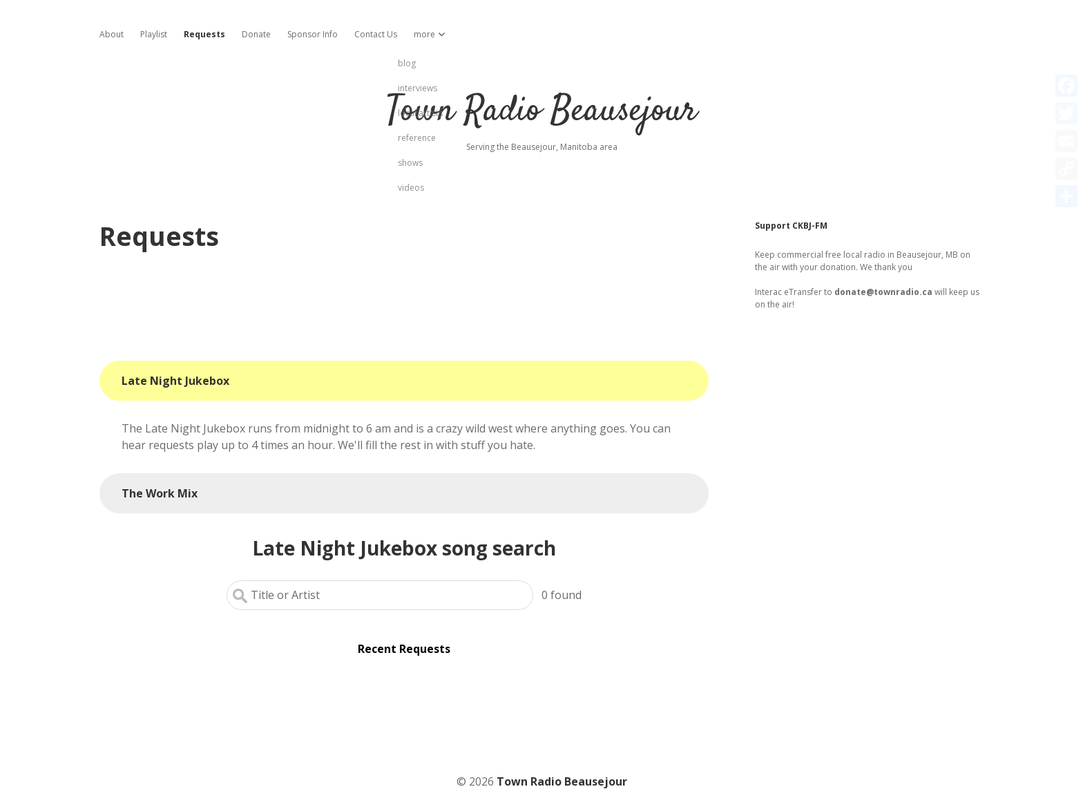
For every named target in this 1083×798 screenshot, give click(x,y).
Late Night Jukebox (175, 380)
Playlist (153, 34)
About (111, 34)
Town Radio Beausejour (541, 111)
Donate (256, 34)
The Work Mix (160, 493)
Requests (204, 34)
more (424, 34)
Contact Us (375, 34)
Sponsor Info (312, 34)
